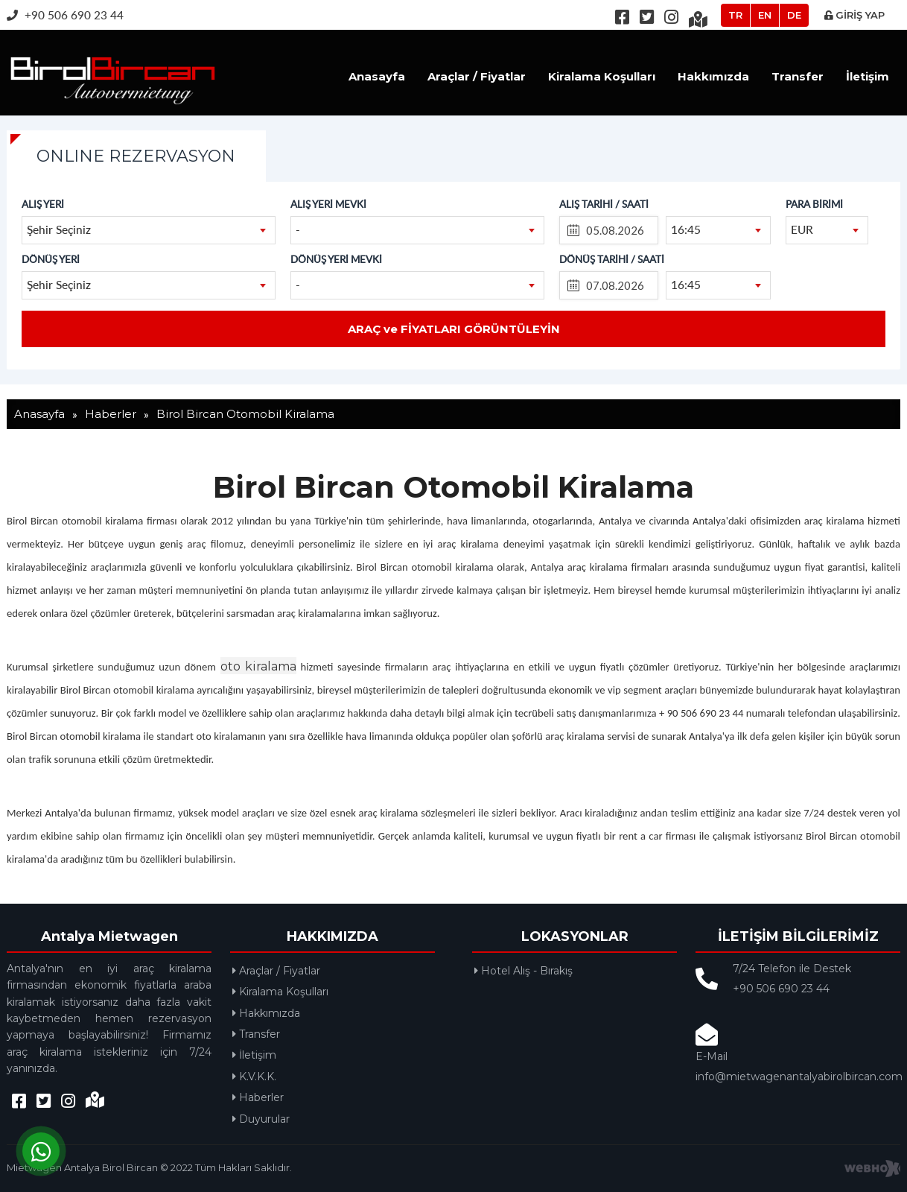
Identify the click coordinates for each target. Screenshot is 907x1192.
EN (764, 15)
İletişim (867, 76)
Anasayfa (377, 76)
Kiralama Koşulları (601, 76)
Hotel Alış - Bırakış (523, 970)
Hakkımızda (713, 76)
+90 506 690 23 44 (65, 14)
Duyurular (261, 1119)
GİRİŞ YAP (854, 15)
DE (794, 15)
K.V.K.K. (254, 1076)
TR (735, 15)
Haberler (258, 1097)
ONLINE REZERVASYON (135, 156)
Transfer (797, 76)
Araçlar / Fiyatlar (476, 76)
